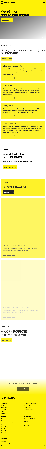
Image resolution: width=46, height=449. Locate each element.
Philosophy (3, 409)
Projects (27, 416)
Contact (4, 438)
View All (5, 60)
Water (2, 418)
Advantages (4, 407)
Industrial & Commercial (7, 422)
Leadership (3, 413)
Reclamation (4, 431)
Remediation (4, 428)
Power (2, 420)
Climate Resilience (28, 409)
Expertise (28, 401)
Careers (26, 421)
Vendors (26, 423)
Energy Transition (28, 407)
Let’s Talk (23, 389)
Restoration (4, 433)
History (2, 405)
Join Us (5, 341)
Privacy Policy (6, 444)
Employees (26, 425)
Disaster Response (5, 427)
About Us (7, 20)
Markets (4, 416)
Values (2, 411)
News (3, 436)
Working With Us (30, 418)
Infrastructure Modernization (31, 403)
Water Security (27, 405)
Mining (2, 424)
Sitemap (4, 446)
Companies (4, 403)
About (3, 401)
